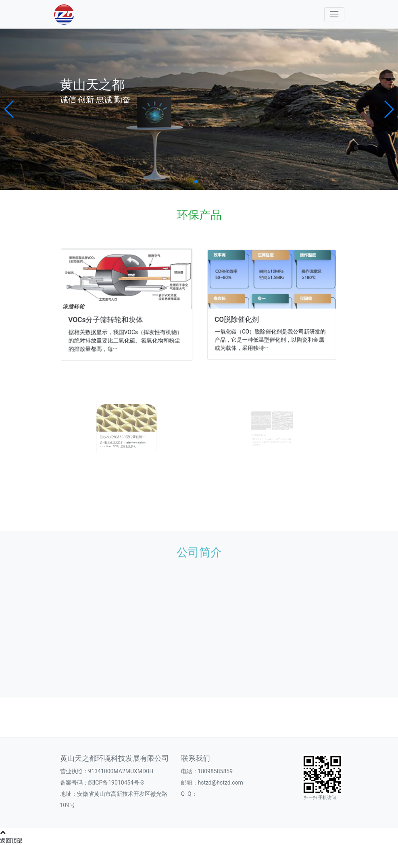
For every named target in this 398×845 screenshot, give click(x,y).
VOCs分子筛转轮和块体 (106, 319)
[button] (9, 109)
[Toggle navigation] (334, 14)
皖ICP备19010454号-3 (116, 782)
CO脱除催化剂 (239, 318)
